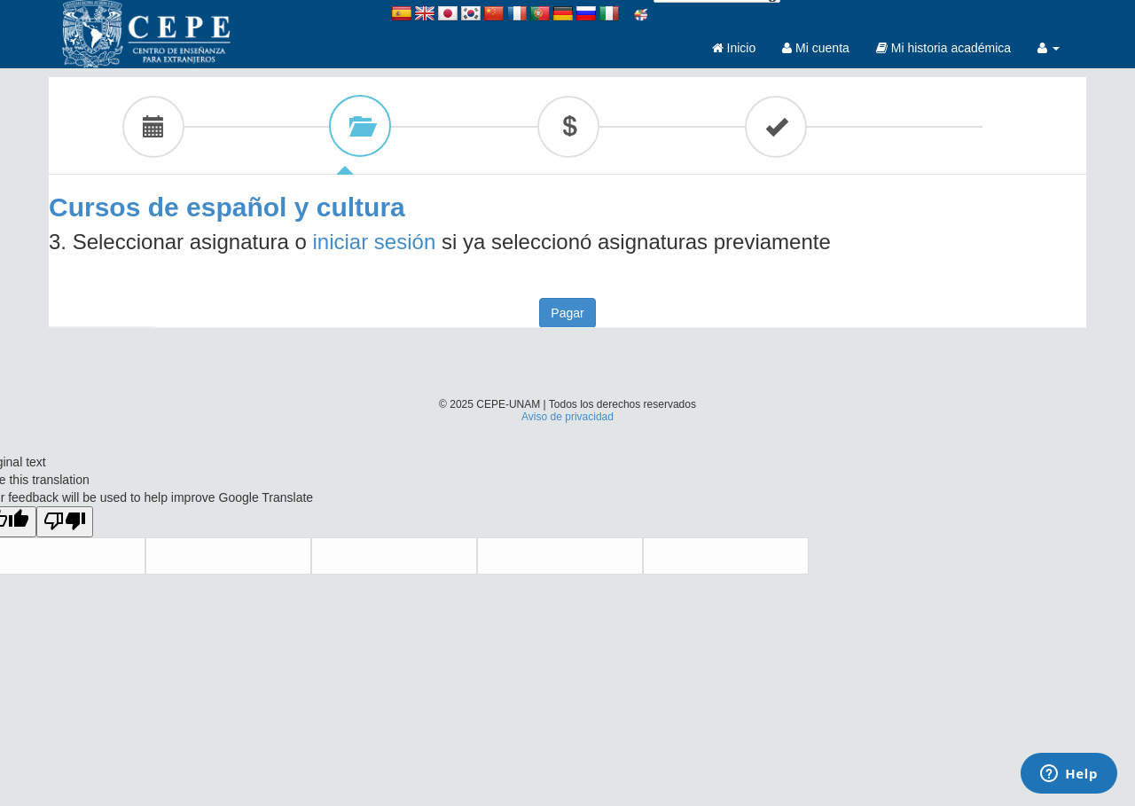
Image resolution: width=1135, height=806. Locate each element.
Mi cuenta (815, 48)
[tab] (152, 126)
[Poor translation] (64, 521)
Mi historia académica (943, 48)
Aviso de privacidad (567, 417)
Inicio (734, 48)
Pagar (567, 313)
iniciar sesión (374, 242)
